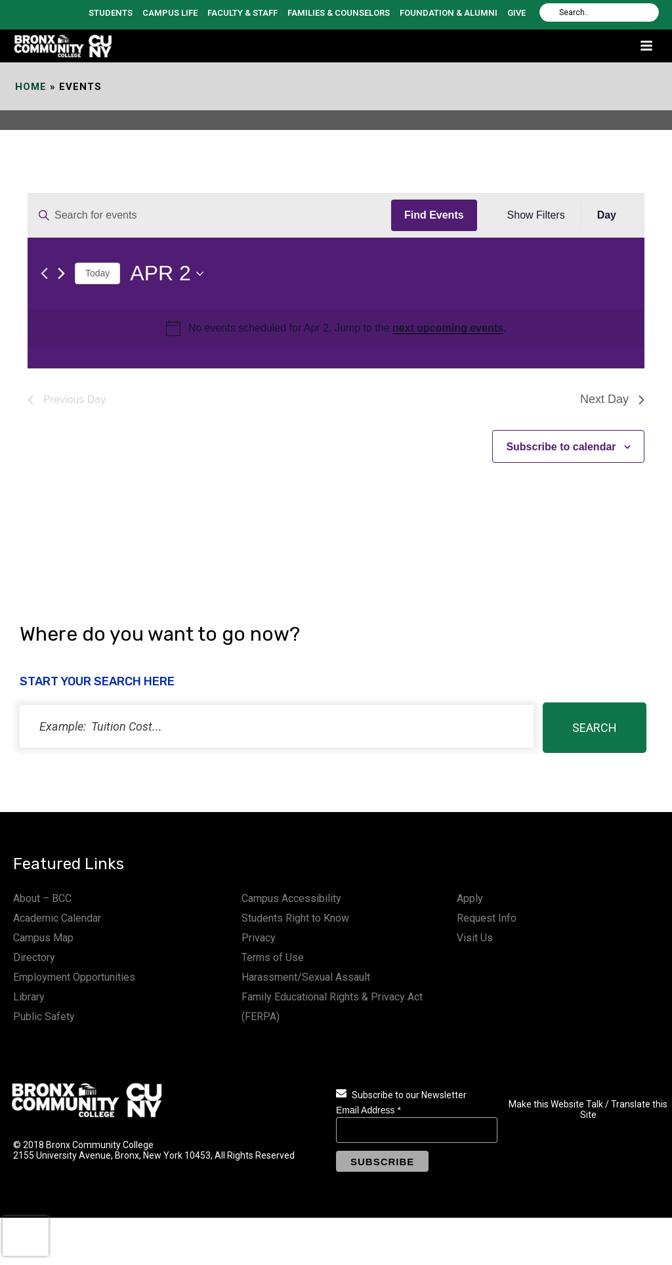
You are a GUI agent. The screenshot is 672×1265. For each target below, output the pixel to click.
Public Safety (44, 1016)
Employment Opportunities (74, 977)
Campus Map (43, 938)
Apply (470, 898)
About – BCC (42, 898)
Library (29, 997)
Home (31, 87)
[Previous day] (44, 273)
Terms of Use (273, 957)
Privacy (259, 938)
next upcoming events (447, 327)
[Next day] (61, 273)
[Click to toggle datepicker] (166, 273)
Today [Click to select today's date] (97, 273)
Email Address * (368, 1110)
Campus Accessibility (291, 898)
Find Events (434, 215)
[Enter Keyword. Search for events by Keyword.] (209, 215)
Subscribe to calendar (561, 446)
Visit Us (475, 938)
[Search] (599, 12)
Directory (34, 957)
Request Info (486, 918)
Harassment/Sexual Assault (306, 977)
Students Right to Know (295, 918)
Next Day (612, 399)
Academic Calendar (57, 918)
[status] (277, 726)
